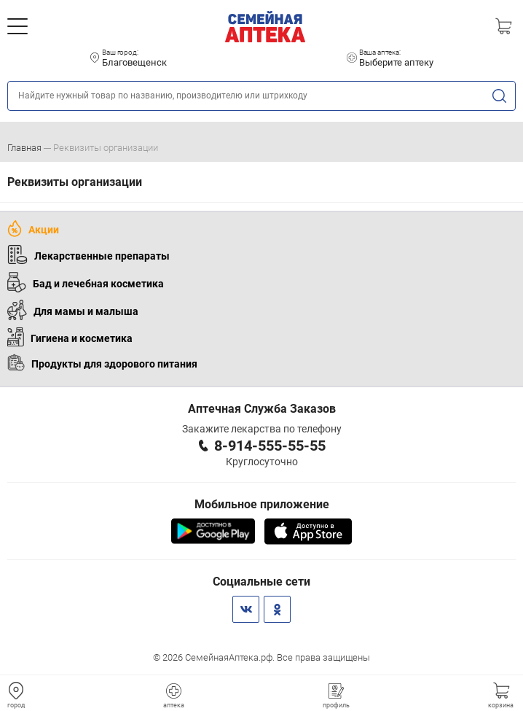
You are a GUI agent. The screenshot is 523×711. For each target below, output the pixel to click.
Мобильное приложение (261, 504)
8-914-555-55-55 (270, 445)
